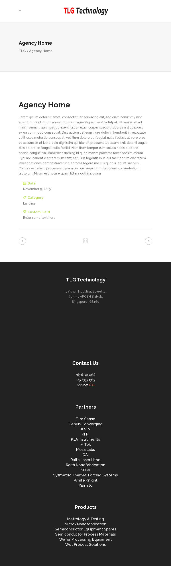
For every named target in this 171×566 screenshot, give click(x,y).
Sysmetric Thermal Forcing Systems (85, 475)
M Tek (85, 444)
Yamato (86, 485)
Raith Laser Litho (85, 460)
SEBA (85, 470)
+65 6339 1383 (85, 380)
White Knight (86, 480)
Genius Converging (86, 424)
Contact (85, 385)
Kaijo (85, 429)
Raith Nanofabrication (85, 465)
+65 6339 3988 (85, 375)
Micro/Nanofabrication (85, 524)
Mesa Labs (85, 449)
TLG (22, 51)
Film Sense (85, 419)
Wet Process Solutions (85, 544)
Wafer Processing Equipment (85, 539)
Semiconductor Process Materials (85, 534)
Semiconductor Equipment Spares (85, 529)
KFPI (85, 434)
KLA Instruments (85, 439)
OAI (85, 454)
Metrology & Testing (85, 519)
